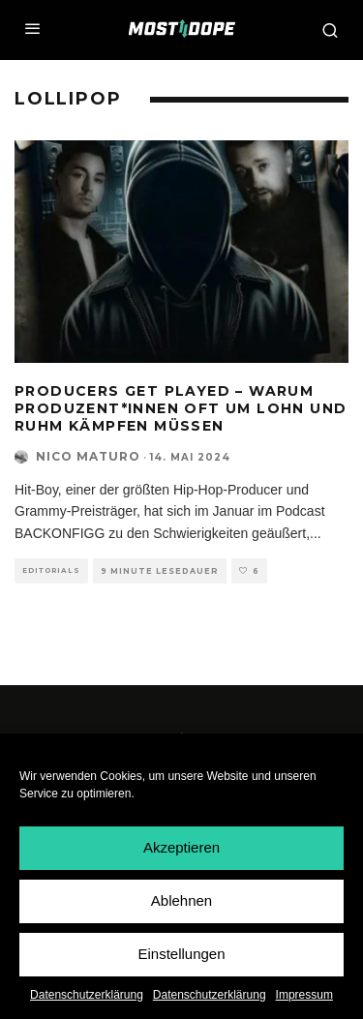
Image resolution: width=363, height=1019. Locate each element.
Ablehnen (181, 900)
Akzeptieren (181, 847)
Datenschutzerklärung (86, 995)
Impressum (304, 995)
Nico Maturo (88, 456)
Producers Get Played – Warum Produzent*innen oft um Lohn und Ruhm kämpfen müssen (181, 408)
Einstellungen (181, 953)
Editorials (51, 570)
